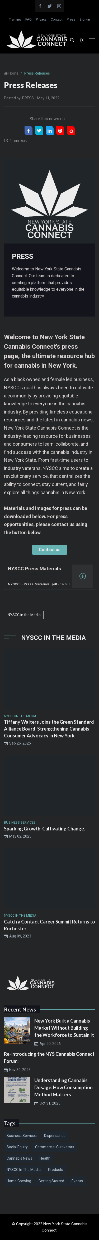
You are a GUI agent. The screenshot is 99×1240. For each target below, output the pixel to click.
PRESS (28, 98)
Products (55, 1170)
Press (71, 19)
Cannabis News (19, 1158)
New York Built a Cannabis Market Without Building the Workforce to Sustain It (64, 1028)
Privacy (41, 19)
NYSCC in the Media (24, 615)
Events (77, 1181)
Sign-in (84, 19)
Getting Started (51, 1181)
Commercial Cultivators (54, 1147)
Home (13, 73)
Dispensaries (54, 1136)
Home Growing (19, 1181)
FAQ (28, 19)
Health (45, 1158)
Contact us (49, 549)
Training (15, 19)
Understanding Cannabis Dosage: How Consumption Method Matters (63, 1087)
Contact (57, 19)
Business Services (22, 1136)
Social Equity (17, 1147)
